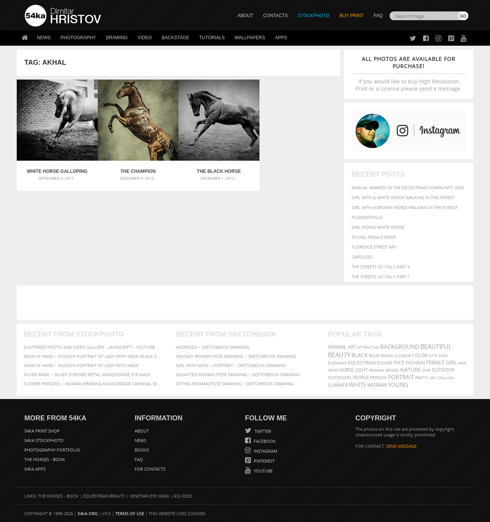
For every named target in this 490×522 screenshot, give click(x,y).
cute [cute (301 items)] (433, 355)
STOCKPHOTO (314, 15)
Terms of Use (129, 513)
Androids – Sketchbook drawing (213, 347)
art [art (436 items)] (352, 347)
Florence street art (374, 247)
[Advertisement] (246, 303)
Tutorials (212, 37)
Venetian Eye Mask (149, 496)
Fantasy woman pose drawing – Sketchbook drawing (236, 356)
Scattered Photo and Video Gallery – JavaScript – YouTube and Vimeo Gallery (93, 347)
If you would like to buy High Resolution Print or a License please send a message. (409, 73)
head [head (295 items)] (333, 370)
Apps (281, 37)
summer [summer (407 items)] (338, 385)
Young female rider (374, 237)
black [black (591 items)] (360, 355)
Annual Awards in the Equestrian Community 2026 (408, 187)
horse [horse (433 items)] (346, 370)
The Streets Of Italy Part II (381, 267)
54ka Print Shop (42, 431)
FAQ (378, 15)
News (44, 37)
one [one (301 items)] (426, 370)
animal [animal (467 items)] (337, 347)
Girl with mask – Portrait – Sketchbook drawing (231, 365)
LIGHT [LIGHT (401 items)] (361, 370)
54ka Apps (35, 469)
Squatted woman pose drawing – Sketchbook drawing (238, 374)
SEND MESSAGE (401, 446)
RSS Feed (183, 496)
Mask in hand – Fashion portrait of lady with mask (81, 365)
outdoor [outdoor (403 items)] (443, 370)
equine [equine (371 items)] (384, 363)
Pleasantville (367, 217)
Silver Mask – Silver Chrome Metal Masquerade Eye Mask (87, 374)
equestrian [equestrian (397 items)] (362, 363)
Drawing (117, 37)
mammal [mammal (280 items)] (377, 370)
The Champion (138, 171)
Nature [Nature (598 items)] (410, 369)
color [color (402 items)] (419, 355)
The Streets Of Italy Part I (380, 276)
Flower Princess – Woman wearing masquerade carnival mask (93, 383)
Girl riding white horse (378, 227)
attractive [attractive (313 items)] (368, 347)
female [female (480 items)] (435, 362)
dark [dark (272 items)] (443, 355)
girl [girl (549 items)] (451, 362)
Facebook (264, 441)
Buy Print (351, 15)
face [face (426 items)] (398, 362)
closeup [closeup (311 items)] (403, 355)
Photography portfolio (52, 450)
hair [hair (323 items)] (462, 363)
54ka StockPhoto (44, 440)
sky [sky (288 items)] (433, 377)
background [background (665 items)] (399, 346)
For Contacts (150, 469)
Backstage (175, 37)
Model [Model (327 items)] (392, 370)
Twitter (262, 431)
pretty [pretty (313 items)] (422, 377)
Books (142, 450)
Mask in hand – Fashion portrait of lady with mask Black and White (93, 356)
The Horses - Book (44, 459)
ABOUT (245, 15)
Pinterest (264, 461)
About (142, 431)
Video (145, 37)
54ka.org (88, 513)
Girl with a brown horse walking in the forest (405, 207)
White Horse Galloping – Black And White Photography (57, 171)
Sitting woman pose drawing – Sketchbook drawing (235, 383)
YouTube (263, 471)
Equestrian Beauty (104, 496)
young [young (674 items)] (398, 384)
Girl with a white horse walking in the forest (403, 197)
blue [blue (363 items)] (374, 355)
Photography (78, 37)
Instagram (265, 451)
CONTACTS (275, 15)
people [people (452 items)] (361, 377)
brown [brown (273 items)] (386, 355)
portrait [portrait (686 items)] (401, 377)
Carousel (362, 257)
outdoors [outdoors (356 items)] (340, 377)
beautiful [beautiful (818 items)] (436, 346)
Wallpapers (250, 37)
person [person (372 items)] (378, 377)
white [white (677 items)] (357, 384)
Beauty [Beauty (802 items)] (339, 355)
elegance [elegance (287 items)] (337, 363)
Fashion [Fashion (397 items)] (415, 363)
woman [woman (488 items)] (377, 385)
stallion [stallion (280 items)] (446, 377)
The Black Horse (219, 171)
